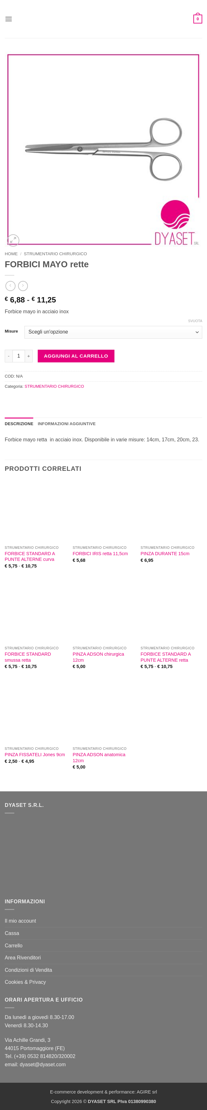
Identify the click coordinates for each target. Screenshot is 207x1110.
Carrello (14, 945)
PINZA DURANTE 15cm (164, 553)
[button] (8, 19)
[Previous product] (23, 286)
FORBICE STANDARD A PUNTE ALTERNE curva (30, 556)
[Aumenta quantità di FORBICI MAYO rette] (29, 356)
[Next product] (10, 286)
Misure (11, 331)
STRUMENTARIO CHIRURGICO (55, 253)
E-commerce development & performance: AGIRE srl (103, 1091)
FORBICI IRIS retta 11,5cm (100, 553)
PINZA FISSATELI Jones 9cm (35, 754)
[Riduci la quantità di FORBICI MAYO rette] (8, 356)
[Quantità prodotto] (18, 356)
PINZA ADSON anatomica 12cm (99, 757)
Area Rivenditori (23, 957)
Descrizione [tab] (19, 423)
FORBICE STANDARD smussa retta (28, 657)
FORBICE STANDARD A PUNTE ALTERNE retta (165, 657)
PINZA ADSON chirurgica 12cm (98, 657)
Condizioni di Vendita (28, 970)
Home (11, 253)
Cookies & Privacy (25, 982)
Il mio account (20, 921)
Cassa (12, 933)
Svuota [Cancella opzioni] (195, 321)
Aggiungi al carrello (76, 356)
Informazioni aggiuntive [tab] (66, 423)
